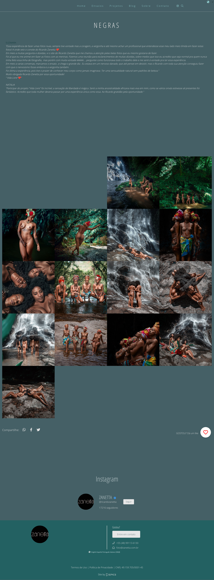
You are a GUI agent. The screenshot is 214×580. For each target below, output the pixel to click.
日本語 (118, 552)
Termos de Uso (79, 567)
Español (100, 552)
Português (106, 552)
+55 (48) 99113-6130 (127, 543)
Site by (107, 574)
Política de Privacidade (101, 567)
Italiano (113, 552)
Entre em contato (126, 534)
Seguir (129, 501)
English (94, 552)
